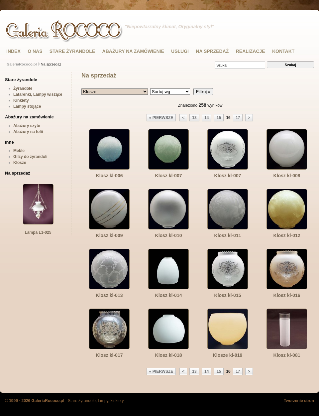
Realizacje (250, 51)
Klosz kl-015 (227, 295)
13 (194, 117)
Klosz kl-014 (168, 295)
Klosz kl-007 (168, 175)
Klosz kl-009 (109, 235)
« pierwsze (161, 117)
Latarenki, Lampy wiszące (37, 94)
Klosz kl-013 (109, 295)
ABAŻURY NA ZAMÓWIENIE (133, 51)
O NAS (35, 51)
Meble (19, 150)
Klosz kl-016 (286, 295)
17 (238, 117)
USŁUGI (180, 51)
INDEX (13, 51)
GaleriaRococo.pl (22, 64)
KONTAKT (283, 51)
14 (206, 117)
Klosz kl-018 (168, 355)
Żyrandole (22, 88)
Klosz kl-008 (286, 175)
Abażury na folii (28, 131)
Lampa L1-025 (38, 230)
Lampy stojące (27, 106)
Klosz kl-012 (286, 235)
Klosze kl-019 (228, 355)
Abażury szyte (26, 125)
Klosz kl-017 (109, 355)
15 (219, 117)
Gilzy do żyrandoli (30, 156)
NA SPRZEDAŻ (212, 51)
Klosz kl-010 (168, 235)
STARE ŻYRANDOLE (72, 51)
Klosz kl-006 (109, 175)
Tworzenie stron (299, 400)
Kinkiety (21, 100)
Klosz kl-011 (227, 235)
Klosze (19, 162)
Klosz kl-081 (286, 355)
